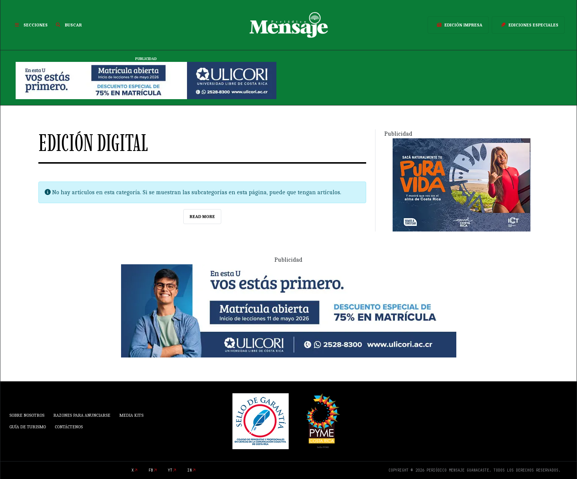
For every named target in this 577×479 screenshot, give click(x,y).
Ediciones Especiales (528, 25)
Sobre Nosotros (26, 415)
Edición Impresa (458, 25)
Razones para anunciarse (81, 415)
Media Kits (131, 415)
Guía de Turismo (27, 426)
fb (151, 470)
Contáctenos (69, 426)
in (189, 470)
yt (170, 470)
